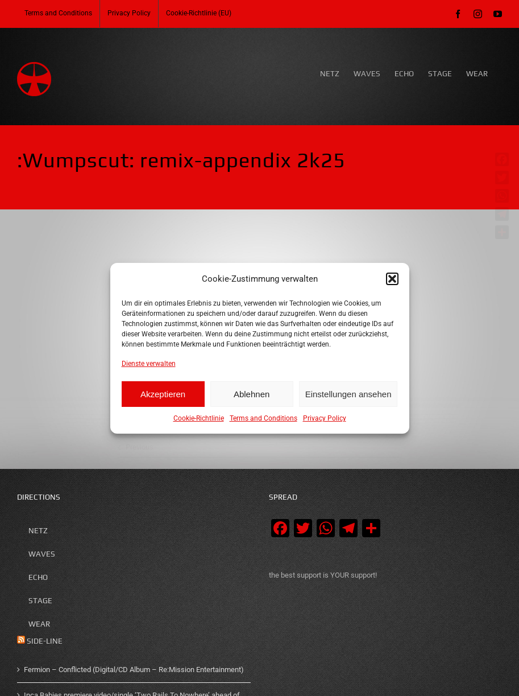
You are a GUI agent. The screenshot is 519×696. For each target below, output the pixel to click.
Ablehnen (251, 394)
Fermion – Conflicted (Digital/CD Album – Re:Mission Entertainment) (134, 669)
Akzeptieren (162, 394)
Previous (139, 447)
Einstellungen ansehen (348, 394)
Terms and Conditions (263, 418)
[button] (392, 279)
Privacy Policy (324, 418)
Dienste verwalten (149, 363)
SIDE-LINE (45, 641)
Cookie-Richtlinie (198, 418)
